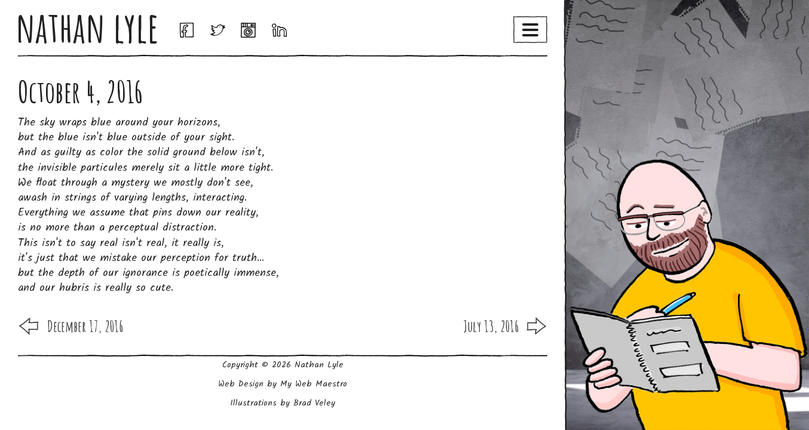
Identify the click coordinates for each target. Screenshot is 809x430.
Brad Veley (314, 403)
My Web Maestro (313, 384)
